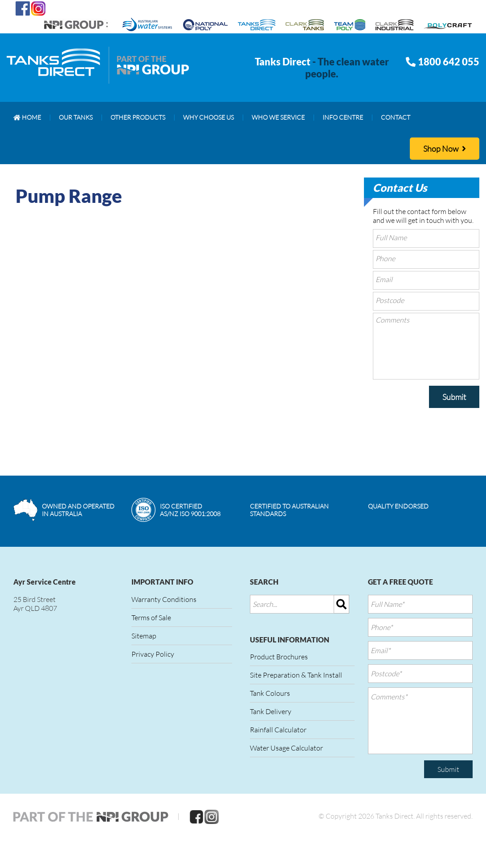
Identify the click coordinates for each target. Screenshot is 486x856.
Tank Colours (270, 693)
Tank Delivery (270, 711)
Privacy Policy (152, 654)
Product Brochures (279, 656)
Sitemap (143, 635)
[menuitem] (27, 117)
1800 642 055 (448, 62)
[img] (341, 604)
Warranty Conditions (163, 599)
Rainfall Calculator (278, 729)
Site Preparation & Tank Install (296, 674)
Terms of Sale (151, 617)
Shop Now (444, 148)
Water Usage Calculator (286, 747)
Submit (454, 397)
